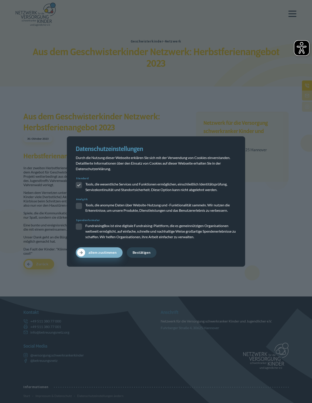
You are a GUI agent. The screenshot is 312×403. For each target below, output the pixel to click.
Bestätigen (142, 252)
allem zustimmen (102, 252)
